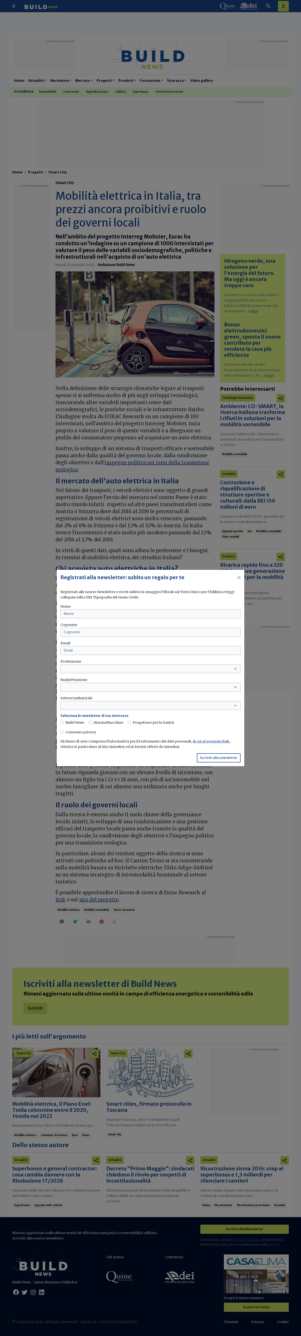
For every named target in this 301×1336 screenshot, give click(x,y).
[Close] (238, 577)
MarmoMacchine (108, 722)
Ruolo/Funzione (73, 680)
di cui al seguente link (211, 741)
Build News (75, 722)
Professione (70, 661)
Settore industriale (76, 698)
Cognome (68, 625)
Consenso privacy (81, 732)
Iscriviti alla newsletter (218, 758)
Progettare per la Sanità (153, 722)
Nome (65, 606)
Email (65, 643)
